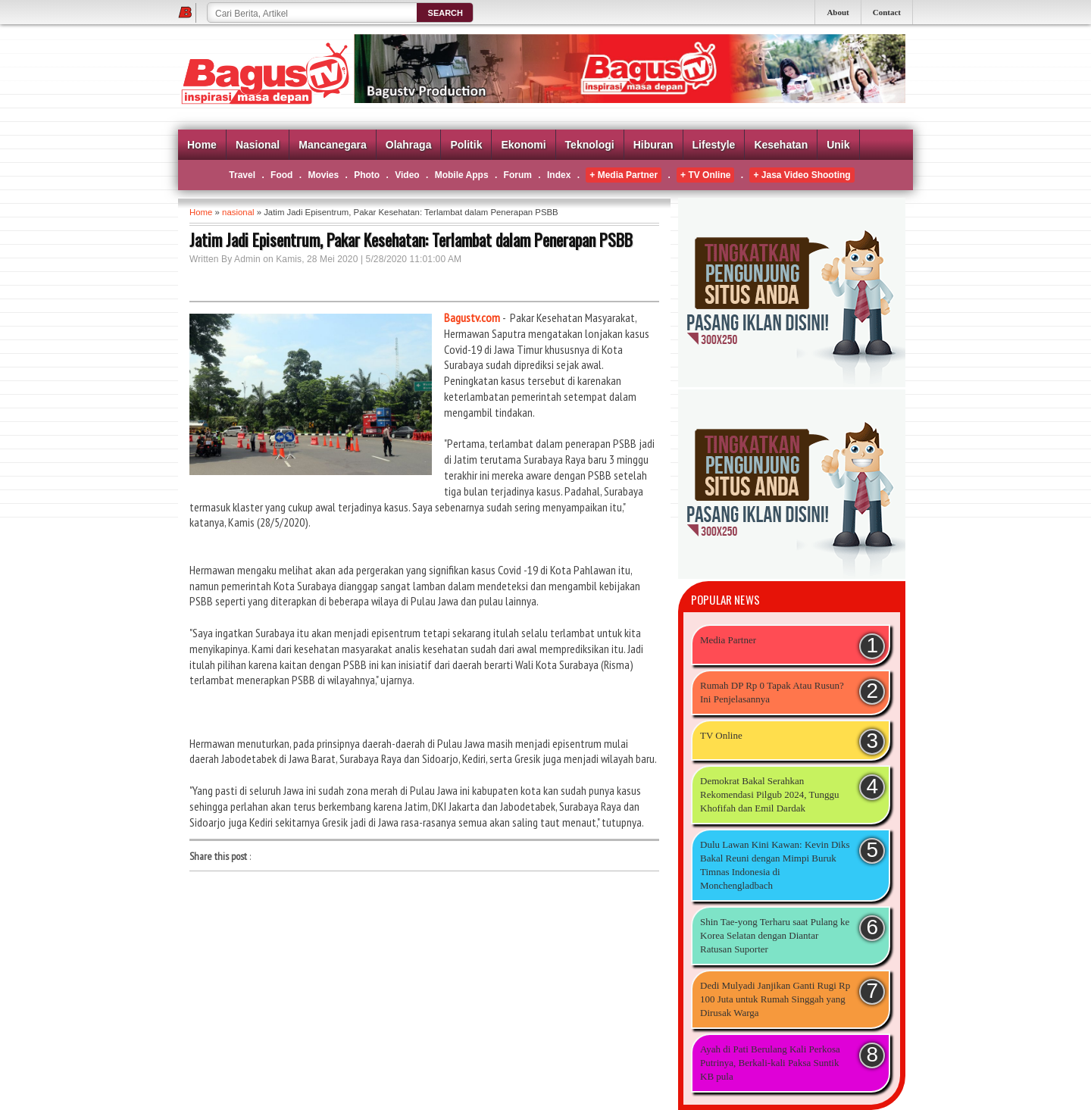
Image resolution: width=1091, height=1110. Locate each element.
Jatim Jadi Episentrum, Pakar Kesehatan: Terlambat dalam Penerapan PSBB (411, 239)
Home (202, 145)
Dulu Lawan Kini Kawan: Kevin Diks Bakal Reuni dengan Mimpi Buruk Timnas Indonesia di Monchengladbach (775, 865)
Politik (466, 145)
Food (281, 175)
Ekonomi (523, 145)
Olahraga (409, 145)
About (838, 12)
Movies (323, 175)
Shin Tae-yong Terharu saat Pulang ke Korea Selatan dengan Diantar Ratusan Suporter (774, 935)
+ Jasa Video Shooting (801, 175)
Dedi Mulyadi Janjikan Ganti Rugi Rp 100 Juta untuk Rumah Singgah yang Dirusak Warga (775, 999)
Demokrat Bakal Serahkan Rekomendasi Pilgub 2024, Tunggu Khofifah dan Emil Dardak (769, 794)
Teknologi (589, 145)
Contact (887, 12)
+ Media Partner (623, 175)
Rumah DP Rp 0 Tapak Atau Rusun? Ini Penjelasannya (772, 692)
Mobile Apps (462, 175)
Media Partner (728, 640)
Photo (367, 175)
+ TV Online (705, 175)
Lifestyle (714, 145)
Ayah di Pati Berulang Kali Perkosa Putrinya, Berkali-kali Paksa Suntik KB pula (770, 1062)
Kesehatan (781, 145)
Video (407, 175)
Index (559, 175)
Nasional (258, 145)
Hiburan (653, 145)
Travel (242, 175)
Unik (838, 145)
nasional (238, 212)
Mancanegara (332, 145)
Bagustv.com (472, 317)
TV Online (721, 735)
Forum (518, 175)
